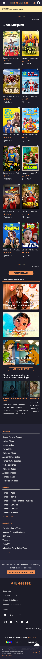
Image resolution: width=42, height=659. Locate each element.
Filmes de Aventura (10, 513)
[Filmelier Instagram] (5, 622)
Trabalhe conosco (10, 595)
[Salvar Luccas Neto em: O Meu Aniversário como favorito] (37, 107)
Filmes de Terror (9, 497)
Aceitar (34, 652)
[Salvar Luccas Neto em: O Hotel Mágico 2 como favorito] (18, 184)
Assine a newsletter (21, 572)
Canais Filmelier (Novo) (12, 437)
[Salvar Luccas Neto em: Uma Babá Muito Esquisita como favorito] (18, 107)
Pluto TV (5, 544)
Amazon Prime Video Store (13, 532)
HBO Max (6, 536)
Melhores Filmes (9, 453)
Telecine (6, 540)
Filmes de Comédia (10, 505)
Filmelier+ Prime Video (11, 528)
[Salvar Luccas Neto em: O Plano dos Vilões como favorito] (37, 146)
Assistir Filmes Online (11, 457)
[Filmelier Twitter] (16, 622)
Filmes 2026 (7, 449)
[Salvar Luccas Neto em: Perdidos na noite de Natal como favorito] (37, 222)
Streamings (7, 523)
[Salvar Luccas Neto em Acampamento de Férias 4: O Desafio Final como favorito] (18, 31)
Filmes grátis (5, 8)
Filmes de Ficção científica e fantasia (17, 501)
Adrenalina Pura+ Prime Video (14, 548)
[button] (20, 615)
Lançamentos (8, 445)
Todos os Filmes (9, 465)
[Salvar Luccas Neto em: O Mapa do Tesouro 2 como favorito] (37, 184)
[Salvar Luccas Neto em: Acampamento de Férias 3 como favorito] (18, 69)
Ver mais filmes (21, 273)
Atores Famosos (9, 473)
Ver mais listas (21, 369)
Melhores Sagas (9, 469)
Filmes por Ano (8, 477)
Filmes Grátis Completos (12, 461)
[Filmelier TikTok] (27, 622)
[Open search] (37, 646)
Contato (6, 609)
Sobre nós (7, 591)
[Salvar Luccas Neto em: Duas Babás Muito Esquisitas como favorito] (18, 222)
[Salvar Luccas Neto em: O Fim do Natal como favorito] (37, 69)
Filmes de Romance (10, 509)
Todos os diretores (10, 481)
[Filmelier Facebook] (11, 622)
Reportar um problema (12, 604)
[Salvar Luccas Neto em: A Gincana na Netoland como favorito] (18, 146)
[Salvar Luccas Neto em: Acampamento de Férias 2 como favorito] (37, 31)
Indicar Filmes (8, 441)
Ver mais (7, 517)
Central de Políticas (7, 655)
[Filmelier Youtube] (22, 622)
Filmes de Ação (8, 493)
